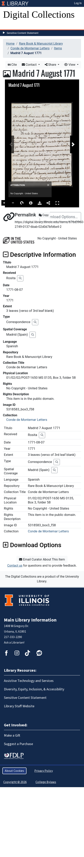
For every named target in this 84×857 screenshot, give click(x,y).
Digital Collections (39, 14)
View (70, 64)
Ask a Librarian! (14, 642)
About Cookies (14, 771)
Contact (29, 64)
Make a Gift (12, 735)
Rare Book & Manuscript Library (41, 43)
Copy (43, 215)
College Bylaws (46, 782)
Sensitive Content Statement (22, 32)
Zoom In (15, 203)
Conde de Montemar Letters (30, 48)
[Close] (48, 185)
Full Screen (68, 203)
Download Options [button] (32, 545)
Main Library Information (30, 620)
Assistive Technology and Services (29, 680)
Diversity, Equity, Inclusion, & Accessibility (34, 689)
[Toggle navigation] (8, 26)
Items (58, 48)
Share (51, 64)
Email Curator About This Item (42, 559)
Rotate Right (33, 203)
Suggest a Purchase (18, 744)
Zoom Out (24, 203)
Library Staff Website (19, 706)
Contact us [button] (14, 565)
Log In (78, 3)
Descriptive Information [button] (39, 254)
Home (10, 43)
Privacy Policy (43, 771)
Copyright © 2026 (15, 782)
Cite (12, 64)
